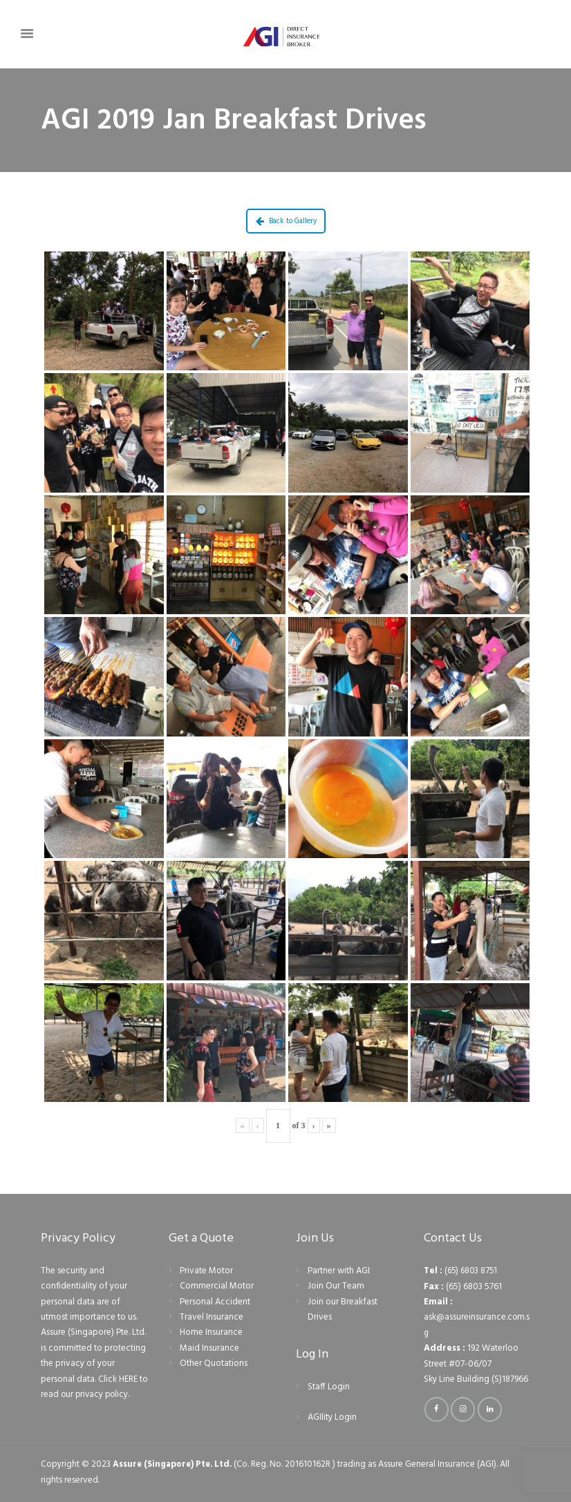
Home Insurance (211, 1332)
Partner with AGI (339, 1271)
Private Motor (206, 1271)
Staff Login (329, 1387)
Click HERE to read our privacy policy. (92, 1387)
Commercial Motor (217, 1286)
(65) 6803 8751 (472, 1271)
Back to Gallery (286, 221)
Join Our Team (336, 1286)
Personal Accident (215, 1302)
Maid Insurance (209, 1348)
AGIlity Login (332, 1417)
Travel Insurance (211, 1317)
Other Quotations (213, 1363)
